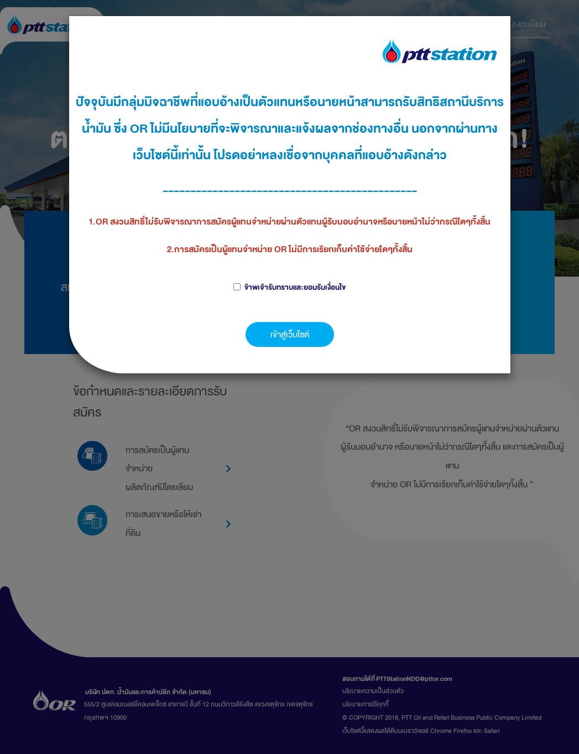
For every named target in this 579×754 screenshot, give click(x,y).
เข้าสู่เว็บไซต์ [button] (289, 334)
